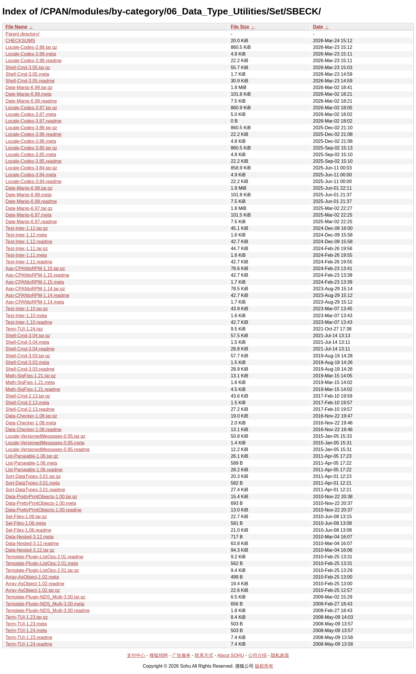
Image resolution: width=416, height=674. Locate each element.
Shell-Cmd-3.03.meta (27, 362)
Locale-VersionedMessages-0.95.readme (47, 449)
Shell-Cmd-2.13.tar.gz (27, 396)
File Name (16, 26)
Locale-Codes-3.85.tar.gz (31, 147)
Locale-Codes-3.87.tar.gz (31, 107)
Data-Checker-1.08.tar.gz (31, 415)
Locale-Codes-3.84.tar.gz (31, 167)
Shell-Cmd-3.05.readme (30, 80)
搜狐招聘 (158, 655)
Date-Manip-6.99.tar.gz (29, 87)
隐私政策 (280, 655)
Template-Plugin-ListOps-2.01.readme (44, 556)
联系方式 (204, 655)
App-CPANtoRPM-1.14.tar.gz (35, 288)
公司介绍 (257, 655)
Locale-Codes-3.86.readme (33, 134)
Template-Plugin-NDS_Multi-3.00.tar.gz (45, 596)
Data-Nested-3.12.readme (32, 543)
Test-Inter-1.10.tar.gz (26, 308)
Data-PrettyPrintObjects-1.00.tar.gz (41, 496)
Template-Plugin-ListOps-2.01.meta (41, 563)
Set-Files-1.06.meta (25, 523)
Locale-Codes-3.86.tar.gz (31, 127)
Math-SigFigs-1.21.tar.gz (30, 375)
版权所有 (264, 666)
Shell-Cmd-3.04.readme (30, 348)
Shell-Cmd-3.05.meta (27, 74)
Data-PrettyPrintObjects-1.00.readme (43, 509)
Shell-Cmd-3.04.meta (27, 342)
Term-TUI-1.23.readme (28, 637)
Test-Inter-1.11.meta (26, 255)
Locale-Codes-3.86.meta (30, 141)
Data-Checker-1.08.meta (30, 422)
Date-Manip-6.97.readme (31, 221)
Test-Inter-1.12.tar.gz (26, 228)
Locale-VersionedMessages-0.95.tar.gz (45, 436)
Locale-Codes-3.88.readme (33, 60)
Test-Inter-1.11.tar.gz (26, 248)
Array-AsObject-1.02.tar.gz (32, 590)
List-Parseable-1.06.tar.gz (31, 456)
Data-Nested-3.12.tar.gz (30, 550)
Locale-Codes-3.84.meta (30, 174)
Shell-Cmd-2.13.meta (27, 402)
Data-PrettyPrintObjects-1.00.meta (40, 503)
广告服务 (181, 655)
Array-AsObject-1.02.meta (32, 577)
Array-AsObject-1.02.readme (34, 583)
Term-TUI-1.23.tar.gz (26, 617)
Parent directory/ (22, 34)
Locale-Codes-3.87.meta (30, 114)
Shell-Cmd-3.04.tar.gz (27, 335)
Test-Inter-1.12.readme (28, 241)
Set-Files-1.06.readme (28, 530)
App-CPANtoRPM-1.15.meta (34, 282)
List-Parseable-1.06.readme (33, 469)
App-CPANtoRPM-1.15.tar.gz (35, 268)
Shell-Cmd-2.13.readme (30, 409)
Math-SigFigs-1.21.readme (32, 389)
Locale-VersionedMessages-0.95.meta (44, 442)
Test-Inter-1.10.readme (28, 322)
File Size (240, 26)
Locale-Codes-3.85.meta (30, 154)
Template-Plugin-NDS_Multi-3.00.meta (44, 603)
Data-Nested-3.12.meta (29, 536)
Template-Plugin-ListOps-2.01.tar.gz (42, 570)
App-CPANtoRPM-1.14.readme (37, 295)
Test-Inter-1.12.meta (26, 234)
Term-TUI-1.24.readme (28, 644)
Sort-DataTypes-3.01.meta (32, 483)
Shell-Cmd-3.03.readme (30, 369)
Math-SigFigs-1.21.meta (30, 382)
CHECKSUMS (20, 40)
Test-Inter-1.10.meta (26, 315)
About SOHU (230, 655)
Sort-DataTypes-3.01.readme (35, 489)
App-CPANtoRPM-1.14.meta (34, 302)
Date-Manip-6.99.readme (31, 101)
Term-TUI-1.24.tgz (24, 328)
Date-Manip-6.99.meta (28, 94)
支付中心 (136, 655)
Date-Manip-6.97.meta (28, 215)
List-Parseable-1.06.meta (31, 463)
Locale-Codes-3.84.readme (33, 181)
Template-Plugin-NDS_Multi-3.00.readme (47, 610)
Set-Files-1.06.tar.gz (26, 516)
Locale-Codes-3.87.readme (33, 121)
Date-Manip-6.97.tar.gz (29, 208)
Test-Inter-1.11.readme (28, 261)
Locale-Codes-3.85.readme (33, 161)
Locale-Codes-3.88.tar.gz (31, 47)
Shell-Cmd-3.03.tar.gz (27, 355)
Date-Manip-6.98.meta (28, 194)
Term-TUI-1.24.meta (26, 630)
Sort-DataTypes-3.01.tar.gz (33, 476)
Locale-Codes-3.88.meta (30, 53)
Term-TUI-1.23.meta (26, 623)
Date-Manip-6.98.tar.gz (29, 188)
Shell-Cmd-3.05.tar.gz (27, 67)
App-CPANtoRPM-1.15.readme (37, 275)
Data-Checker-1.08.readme (33, 429)
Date (318, 26)
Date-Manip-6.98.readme (31, 201)
